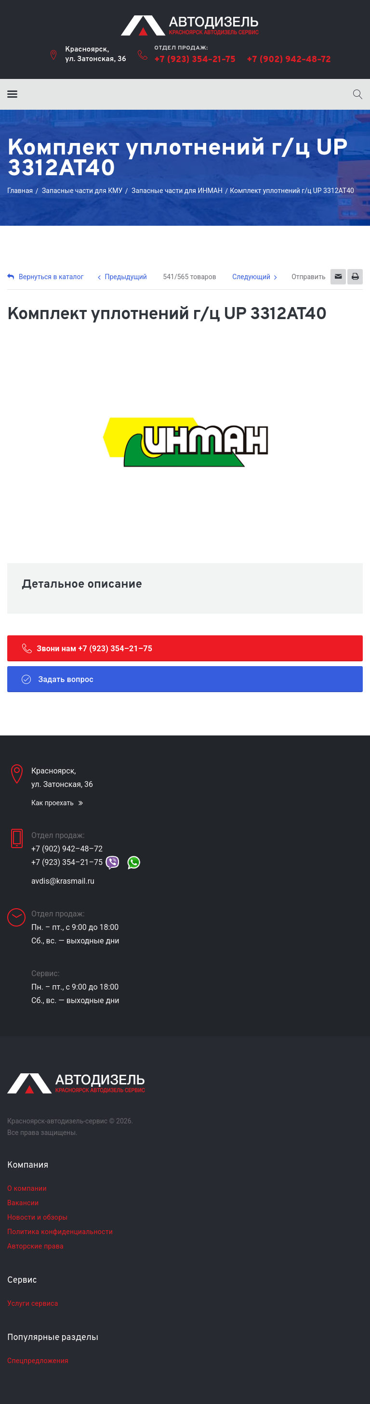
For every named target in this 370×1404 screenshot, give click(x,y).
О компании (27, 1188)
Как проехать (52, 802)
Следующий (251, 277)
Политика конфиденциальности (60, 1232)
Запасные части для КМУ (82, 190)
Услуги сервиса (32, 1303)
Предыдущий (125, 277)
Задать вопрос (57, 679)
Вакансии (23, 1203)
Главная (20, 190)
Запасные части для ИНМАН (177, 190)
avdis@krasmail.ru (62, 881)
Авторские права (35, 1246)
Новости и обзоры (37, 1217)
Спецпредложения (37, 1361)
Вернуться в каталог (45, 277)
